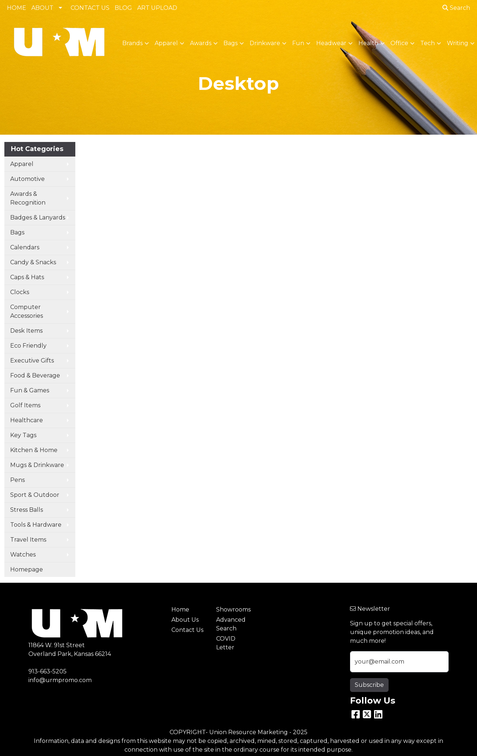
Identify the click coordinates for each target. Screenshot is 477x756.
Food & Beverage (35, 375)
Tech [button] (427, 43)
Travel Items (28, 539)
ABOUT (42, 7)
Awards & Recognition (27, 198)
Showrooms (233, 609)
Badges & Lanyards (37, 217)
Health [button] (368, 43)
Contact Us (187, 629)
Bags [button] (230, 43)
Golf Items (25, 405)
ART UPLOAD (157, 7)
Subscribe (369, 684)
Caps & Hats (27, 277)
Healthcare (26, 420)
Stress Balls (26, 509)
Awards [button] (200, 43)
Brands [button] (132, 43)
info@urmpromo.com (60, 680)
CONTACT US (90, 7)
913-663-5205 (47, 671)
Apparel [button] (166, 43)
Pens (17, 479)
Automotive (27, 178)
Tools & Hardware (35, 524)
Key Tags (23, 435)
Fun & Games (29, 390)
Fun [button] (298, 43)
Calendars (24, 247)
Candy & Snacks (33, 262)
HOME (16, 7)
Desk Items (26, 330)
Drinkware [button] (265, 43)
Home (180, 609)
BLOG (123, 7)
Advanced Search (231, 624)
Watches (23, 554)
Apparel (21, 164)
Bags (17, 232)
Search (456, 7)
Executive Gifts (32, 360)
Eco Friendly (28, 345)
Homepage (26, 569)
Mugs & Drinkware (37, 465)
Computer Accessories (26, 311)
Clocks (19, 292)
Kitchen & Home (33, 450)
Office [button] (399, 43)
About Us (185, 619)
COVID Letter (225, 643)
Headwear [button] (331, 43)
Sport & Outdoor (34, 494)
